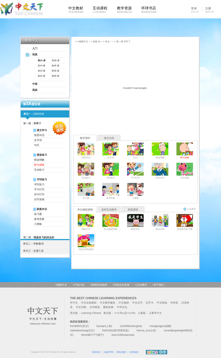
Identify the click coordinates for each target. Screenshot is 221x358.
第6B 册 (55, 76)
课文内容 (109, 138)
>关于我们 (158, 284)
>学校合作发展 (121, 284)
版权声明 (108, 352)
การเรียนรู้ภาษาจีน (125, 312)
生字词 (38, 140)
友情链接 (133, 352)
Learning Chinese (91, 312)
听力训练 (39, 164)
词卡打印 (39, 194)
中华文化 (122, 307)
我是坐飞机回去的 (44, 237)
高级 (34, 89)
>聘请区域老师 (98, 284)
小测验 (38, 223)
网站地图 (121, 352)
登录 (194, 10)
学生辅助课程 (85, 209)
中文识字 (137, 302)
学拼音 (174, 302)
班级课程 (133, 209)
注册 (209, 10)
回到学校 (39, 113)
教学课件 (85, 138)
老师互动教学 (109, 209)
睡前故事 (108, 307)
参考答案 (39, 219)
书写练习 (39, 184)
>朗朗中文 (61, 284)
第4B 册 (55, 65)
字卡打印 (39, 189)
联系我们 (96, 352)
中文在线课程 (89, 302)
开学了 (37, 123)
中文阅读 (162, 302)
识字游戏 (39, 199)
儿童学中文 (155, 312)
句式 (36, 145)
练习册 (38, 214)
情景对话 (39, 135)
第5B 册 (55, 71)
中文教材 (124, 302)
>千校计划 (78, 284)
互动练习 (39, 169)
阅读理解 (39, 159)
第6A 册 (41, 76)
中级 (34, 83)
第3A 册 (41, 60)
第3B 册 (55, 60)
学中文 (74, 302)
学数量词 (38, 243)
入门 (34, 48)
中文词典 (81, 307)
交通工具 (38, 250)
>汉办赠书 (141, 284)
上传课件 (189, 209)
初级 (34, 54)
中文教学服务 (107, 302)
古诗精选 (95, 307)
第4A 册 (41, 65)
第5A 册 (41, 71)
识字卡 (149, 302)
